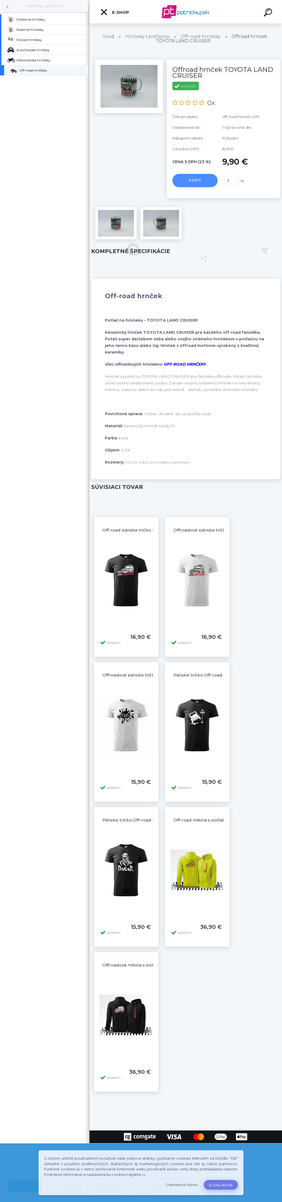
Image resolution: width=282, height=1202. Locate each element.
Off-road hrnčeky (200, 36)
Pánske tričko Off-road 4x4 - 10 (206, 675)
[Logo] (185, 11)
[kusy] (231, 181)
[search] (269, 13)
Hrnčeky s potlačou (45, 5)
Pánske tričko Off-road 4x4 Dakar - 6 (141, 820)
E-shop (114, 12)
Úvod (108, 36)
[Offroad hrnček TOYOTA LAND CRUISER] (129, 61)
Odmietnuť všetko (182, 1185)
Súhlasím (221, 1185)
